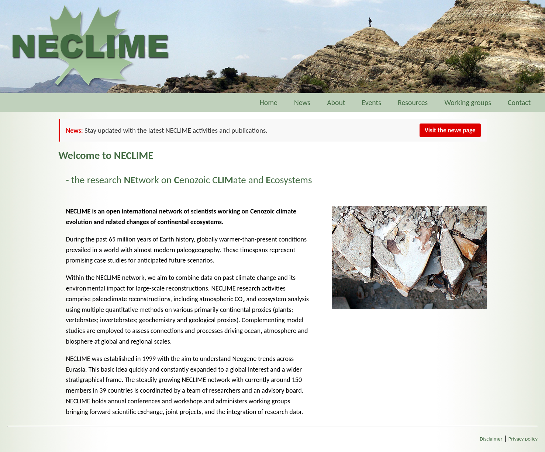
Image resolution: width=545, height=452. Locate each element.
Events (371, 102)
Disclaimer (491, 438)
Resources (413, 102)
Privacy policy (523, 438)
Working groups (467, 102)
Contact (522, 102)
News (302, 102)
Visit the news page (450, 130)
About (336, 102)
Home (268, 102)
